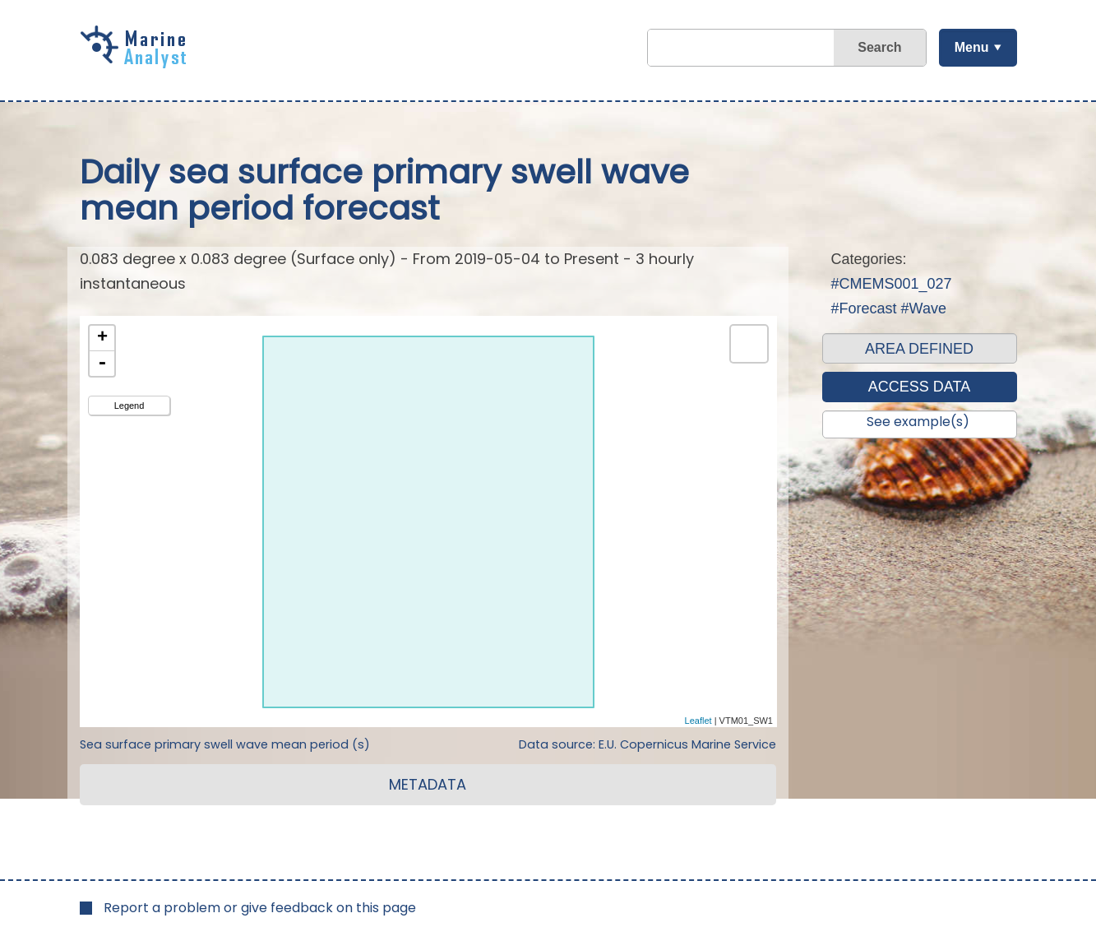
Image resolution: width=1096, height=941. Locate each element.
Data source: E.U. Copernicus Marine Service (647, 744)
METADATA (427, 784)
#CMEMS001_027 (891, 284)
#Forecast (864, 308)
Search (879, 47)
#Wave (923, 308)
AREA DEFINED (919, 349)
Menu (972, 47)
